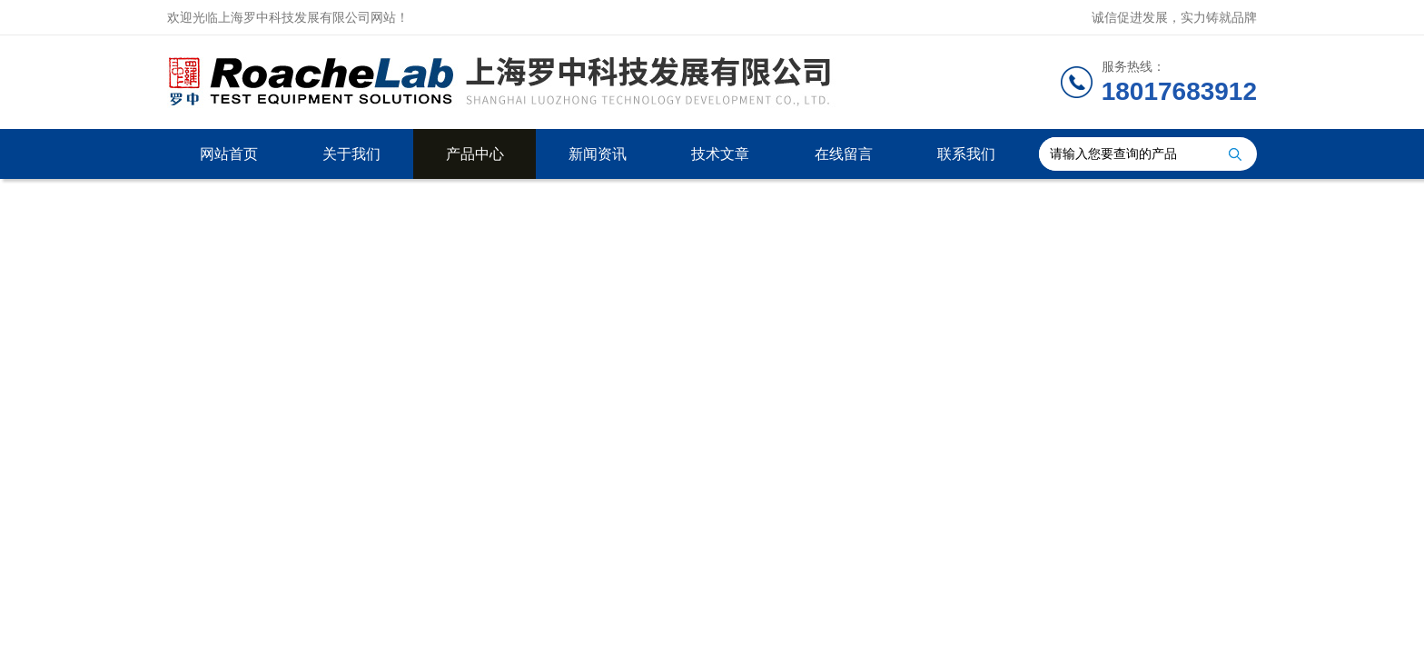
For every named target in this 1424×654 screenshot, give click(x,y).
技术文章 (720, 154)
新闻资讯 (598, 154)
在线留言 (844, 154)
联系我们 (966, 154)
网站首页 (229, 154)
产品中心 (475, 154)
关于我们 (351, 154)
